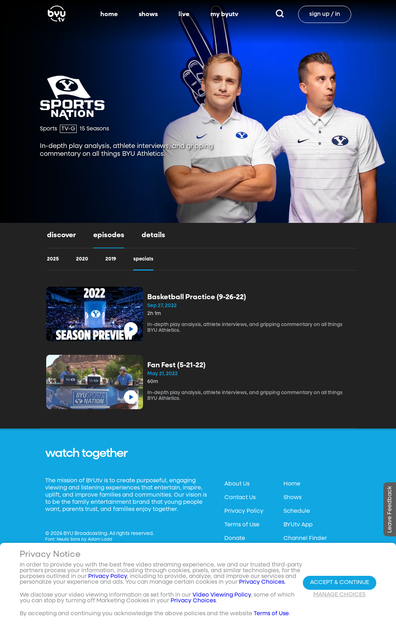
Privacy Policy (243, 511)
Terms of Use (241, 525)
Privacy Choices (193, 604)
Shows (292, 498)
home (109, 14)
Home (291, 484)
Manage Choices (339, 598)
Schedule (296, 511)
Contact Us (240, 498)
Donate (234, 538)
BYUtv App (297, 525)
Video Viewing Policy (221, 598)
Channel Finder (305, 538)
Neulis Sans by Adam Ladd (84, 539)
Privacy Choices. (262, 585)
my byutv (224, 14)
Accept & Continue (339, 585)
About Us (236, 484)
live (184, 14)
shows (148, 14)
